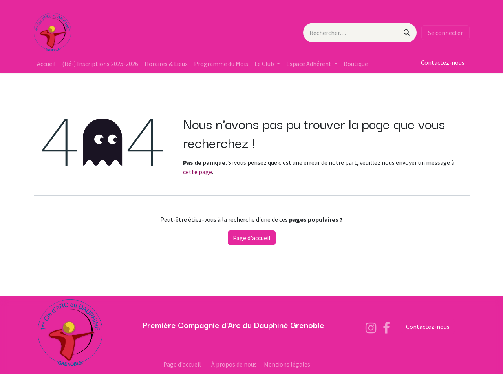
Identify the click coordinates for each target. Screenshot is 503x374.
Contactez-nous (443, 62)
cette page (197, 172)
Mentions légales (287, 364)
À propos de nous (234, 364)
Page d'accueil (252, 238)
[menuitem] (46, 63)
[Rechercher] (407, 32)
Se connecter (445, 32)
